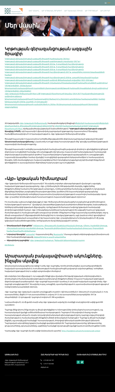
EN (105, 3)
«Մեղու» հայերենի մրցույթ (95, 225)
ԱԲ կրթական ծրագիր (52, 11)
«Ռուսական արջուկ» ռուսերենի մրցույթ (25, 228)
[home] (14, 10)
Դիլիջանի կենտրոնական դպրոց (69, 240)
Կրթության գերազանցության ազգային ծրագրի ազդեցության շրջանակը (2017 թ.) (42, 61)
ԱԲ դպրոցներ (91, 11)
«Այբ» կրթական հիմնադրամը (33, 123)
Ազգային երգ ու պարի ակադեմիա (50, 237)
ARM (108, 3)
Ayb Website (9, 245)
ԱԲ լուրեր (105, 11)
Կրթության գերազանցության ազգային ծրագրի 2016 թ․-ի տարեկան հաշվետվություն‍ (44, 69)
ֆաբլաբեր (58, 234)
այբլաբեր (30, 234)
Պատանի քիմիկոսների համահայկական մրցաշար (68, 228)
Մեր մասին (34, 11)
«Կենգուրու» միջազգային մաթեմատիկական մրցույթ (57, 225)
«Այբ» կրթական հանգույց (41, 240)
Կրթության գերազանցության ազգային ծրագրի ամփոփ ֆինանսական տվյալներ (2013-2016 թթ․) (49, 80)
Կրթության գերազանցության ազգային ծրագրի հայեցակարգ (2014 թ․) (37, 59)
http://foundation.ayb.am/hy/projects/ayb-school (81, 331)
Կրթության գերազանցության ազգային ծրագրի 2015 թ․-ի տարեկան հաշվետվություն (44, 67)
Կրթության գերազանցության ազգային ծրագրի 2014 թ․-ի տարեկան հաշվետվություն (44, 64)
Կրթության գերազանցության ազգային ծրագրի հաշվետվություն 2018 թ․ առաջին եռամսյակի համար (51, 77)
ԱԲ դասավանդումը (73, 11)
